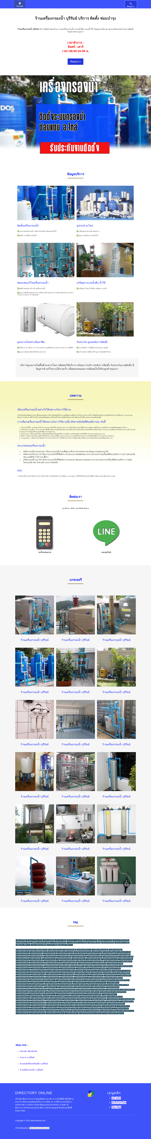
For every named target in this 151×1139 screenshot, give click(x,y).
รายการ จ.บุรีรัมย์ (27, 1057)
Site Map (116, 1107)
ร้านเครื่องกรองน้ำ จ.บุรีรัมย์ (31, 1070)
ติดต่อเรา (131, 4)
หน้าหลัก (116, 1098)
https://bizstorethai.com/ (39, 1128)
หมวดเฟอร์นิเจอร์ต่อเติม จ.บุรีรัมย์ (34, 1064)
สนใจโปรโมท (118, 1102)
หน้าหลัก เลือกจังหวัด (28, 1051)
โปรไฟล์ (19, 4)
